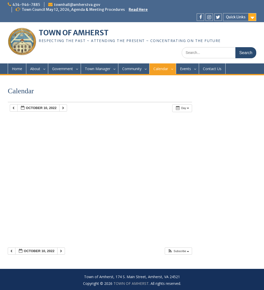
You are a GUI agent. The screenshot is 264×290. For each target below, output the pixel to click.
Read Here (138, 9)
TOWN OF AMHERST (74, 32)
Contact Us (212, 68)
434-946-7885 (26, 4)
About (35, 68)
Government (62, 68)
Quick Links (235, 17)
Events (185, 68)
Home (17, 68)
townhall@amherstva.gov (77, 4)
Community (132, 68)
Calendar (160, 68)
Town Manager (97, 68)
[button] (178, 251)
